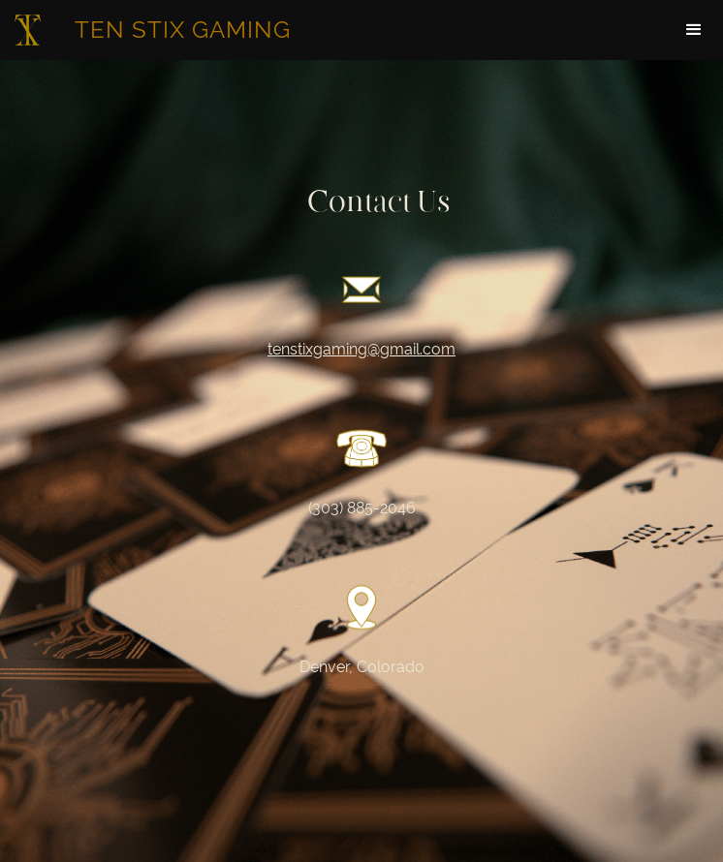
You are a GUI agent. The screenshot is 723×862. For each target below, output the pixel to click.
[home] (155, 30)
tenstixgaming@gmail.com (361, 349)
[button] (694, 30)
